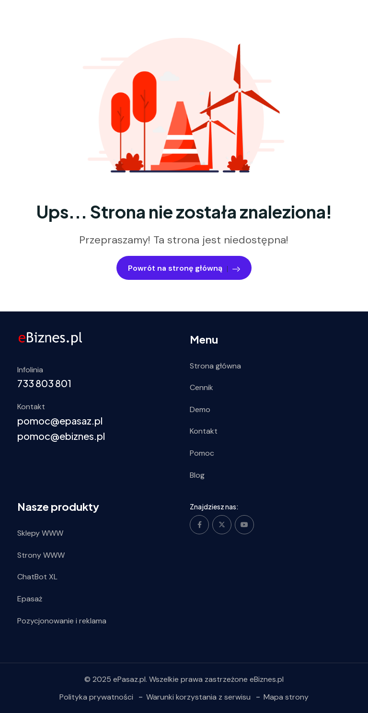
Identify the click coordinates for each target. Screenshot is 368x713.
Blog (197, 475)
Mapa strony (286, 697)
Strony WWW (41, 555)
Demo (200, 409)
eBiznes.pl (267, 679)
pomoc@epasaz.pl (60, 420)
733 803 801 (44, 383)
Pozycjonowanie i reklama (61, 621)
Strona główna (215, 366)
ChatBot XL (37, 577)
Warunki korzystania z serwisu (198, 697)
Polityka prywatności (96, 697)
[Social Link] (199, 524)
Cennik (201, 387)
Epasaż (29, 599)
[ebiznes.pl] (50, 338)
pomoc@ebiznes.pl (61, 436)
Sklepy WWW (40, 533)
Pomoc (202, 453)
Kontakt (204, 431)
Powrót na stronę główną (184, 268)
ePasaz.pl (129, 679)
